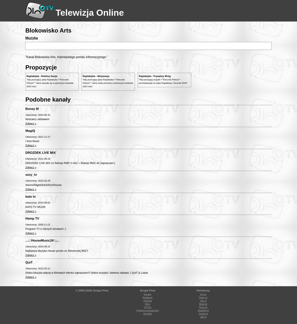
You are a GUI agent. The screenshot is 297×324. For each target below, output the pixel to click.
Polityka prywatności (147, 310)
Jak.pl (203, 316)
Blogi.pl (203, 304)
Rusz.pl (203, 307)
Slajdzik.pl (203, 310)
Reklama (147, 297)
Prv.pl (203, 294)
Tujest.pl (203, 313)
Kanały (147, 294)
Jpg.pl (203, 300)
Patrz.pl (203, 297)
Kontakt (147, 313)
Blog (147, 304)
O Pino (147, 307)
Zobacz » (30, 123)
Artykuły (147, 300)
